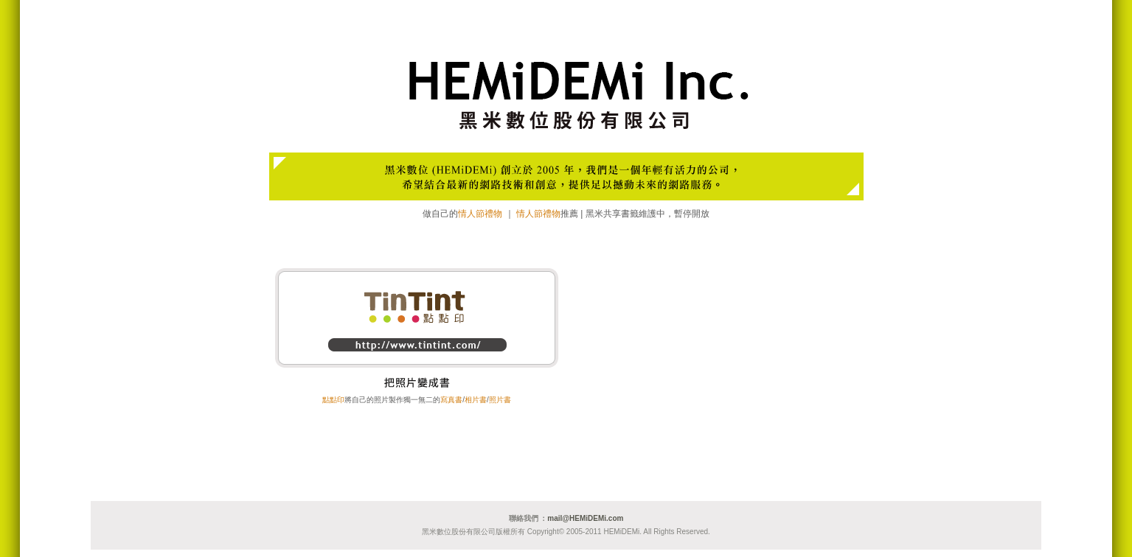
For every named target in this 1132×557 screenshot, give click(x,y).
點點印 (333, 400)
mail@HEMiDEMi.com (585, 518)
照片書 (500, 400)
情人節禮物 (480, 214)
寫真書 (451, 400)
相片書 (476, 400)
